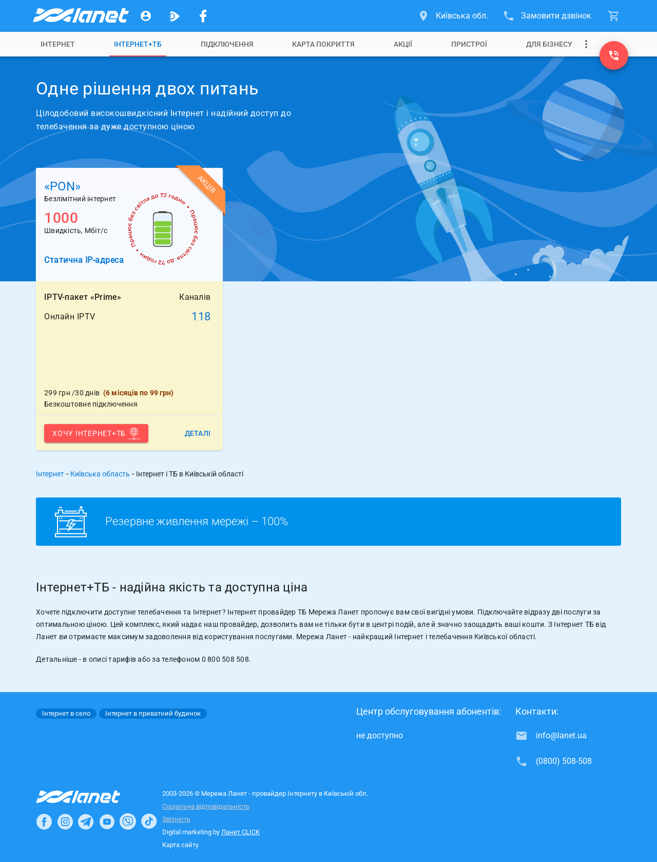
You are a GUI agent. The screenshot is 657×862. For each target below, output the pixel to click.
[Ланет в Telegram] (86, 821)
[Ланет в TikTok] (149, 821)
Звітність (176, 819)
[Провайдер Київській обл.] (80, 16)
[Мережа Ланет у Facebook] (203, 16)
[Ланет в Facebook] (44, 821)
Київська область (100, 474)
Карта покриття (323, 44)
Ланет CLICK (240, 832)
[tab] (58, 44)
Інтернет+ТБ (138, 44)
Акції (403, 44)
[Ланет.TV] (174, 16)
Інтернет (58, 44)
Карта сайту (180, 845)
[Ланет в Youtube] (107, 821)
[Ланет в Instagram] (65, 821)
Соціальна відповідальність (205, 806)
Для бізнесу (549, 44)
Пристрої (469, 44)
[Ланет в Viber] (128, 821)
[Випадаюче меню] (586, 44)
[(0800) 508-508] (614, 55)
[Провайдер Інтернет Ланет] (90, 797)
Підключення (227, 44)
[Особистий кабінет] (145, 16)
